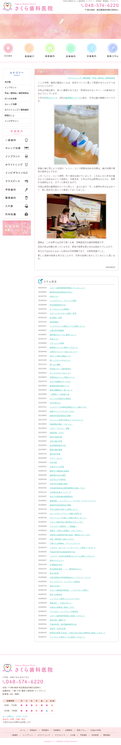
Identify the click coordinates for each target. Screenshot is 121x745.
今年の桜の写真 (56, 441)
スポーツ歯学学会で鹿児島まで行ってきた (66, 522)
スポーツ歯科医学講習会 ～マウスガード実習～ (69, 590)
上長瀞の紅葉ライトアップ (60, 492)
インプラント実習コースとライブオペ (65, 599)
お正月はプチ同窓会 (58, 479)
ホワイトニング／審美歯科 (17, 110)
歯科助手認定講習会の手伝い (61, 292)
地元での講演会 (56, 594)
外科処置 (95, 735)
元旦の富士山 (55, 403)
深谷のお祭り (55, 586)
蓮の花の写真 (55, 454)
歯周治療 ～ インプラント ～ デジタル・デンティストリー (73, 501)
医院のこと (10, 115)
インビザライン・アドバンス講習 (63, 301)
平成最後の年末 (56, 565)
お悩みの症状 (95, 730)
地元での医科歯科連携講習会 (61, 497)
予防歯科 (83, 735)
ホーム (22, 730)
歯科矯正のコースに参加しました (63, 335)
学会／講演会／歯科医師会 (17, 93)
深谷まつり (54, 296)
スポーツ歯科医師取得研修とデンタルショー (67, 288)
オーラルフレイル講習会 (59, 309)
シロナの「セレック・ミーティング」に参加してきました (73, 548)
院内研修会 (54, 322)
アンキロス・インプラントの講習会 (64, 612)
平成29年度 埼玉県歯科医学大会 (63, 624)
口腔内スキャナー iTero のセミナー (64, 352)
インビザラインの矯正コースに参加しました (67, 326)
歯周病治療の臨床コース (59, 386)
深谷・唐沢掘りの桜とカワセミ (62, 539)
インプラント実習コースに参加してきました (67, 637)
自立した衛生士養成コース (60, 356)
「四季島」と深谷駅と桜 (59, 394)
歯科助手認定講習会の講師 (60, 416)
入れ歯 (72, 735)
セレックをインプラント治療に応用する (66, 514)
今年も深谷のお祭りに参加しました (64, 509)
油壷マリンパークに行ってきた (62, 411)
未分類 (8, 82)
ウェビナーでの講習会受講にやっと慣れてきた (68, 407)
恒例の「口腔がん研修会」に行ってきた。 (66, 531)
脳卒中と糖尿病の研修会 (59, 471)
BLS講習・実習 (56, 318)
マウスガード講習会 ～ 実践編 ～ (63, 526)
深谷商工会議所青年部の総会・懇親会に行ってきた (70, 535)
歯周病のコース (72, 98)
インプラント (11, 87)
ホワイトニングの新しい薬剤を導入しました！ (68, 518)
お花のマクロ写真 (57, 467)
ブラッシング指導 (57, 343)
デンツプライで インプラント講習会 (65, 582)
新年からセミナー (57, 560)
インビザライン (12, 121)
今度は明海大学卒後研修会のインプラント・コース (70, 577)
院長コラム (81, 730)
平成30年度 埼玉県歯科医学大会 (62, 552)
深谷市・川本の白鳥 (58, 629)
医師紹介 (33, 730)
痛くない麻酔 (55, 365)
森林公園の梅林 (56, 450)
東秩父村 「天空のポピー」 (61, 603)
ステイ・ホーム (56, 458)
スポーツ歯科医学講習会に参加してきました (67, 616)
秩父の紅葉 (54, 573)
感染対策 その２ (57, 433)
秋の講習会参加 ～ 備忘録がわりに (66, 569)
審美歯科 (106, 735)
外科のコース (50, 98)
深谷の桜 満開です (58, 620)
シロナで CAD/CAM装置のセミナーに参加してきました (72, 556)
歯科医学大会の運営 (58, 475)
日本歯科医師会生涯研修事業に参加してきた (67, 488)
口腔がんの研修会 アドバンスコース (65, 543)
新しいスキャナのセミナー (60, 360)
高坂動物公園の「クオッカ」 (61, 424)
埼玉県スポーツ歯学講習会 (60, 369)
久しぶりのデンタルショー (60, 373)
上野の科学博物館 (57, 330)
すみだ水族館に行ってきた (60, 382)
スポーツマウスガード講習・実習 (63, 313)
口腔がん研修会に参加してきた (62, 607)
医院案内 (45, 730)
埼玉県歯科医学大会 (58, 305)
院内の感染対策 (56, 437)
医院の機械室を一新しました (61, 390)
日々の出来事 (11, 99)
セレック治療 (11, 104)
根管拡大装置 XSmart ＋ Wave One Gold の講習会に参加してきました (78, 633)
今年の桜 (53, 462)
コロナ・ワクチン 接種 (59, 428)
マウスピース (60, 735)
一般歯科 (14, 735)
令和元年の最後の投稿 (58, 484)
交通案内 (68, 730)
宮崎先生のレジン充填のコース (62, 377)
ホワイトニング (44, 735)
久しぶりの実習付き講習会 (60, 399)
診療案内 (56, 730)
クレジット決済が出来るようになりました (66, 420)
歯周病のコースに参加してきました (64, 347)
